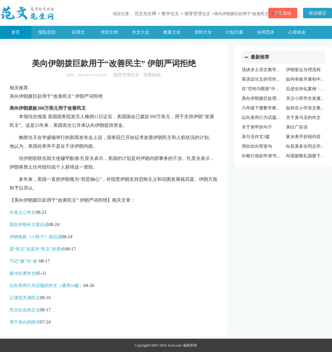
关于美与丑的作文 (303, 117)
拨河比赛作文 (23, 273)
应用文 (78, 32)
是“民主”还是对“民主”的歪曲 (37, 249)
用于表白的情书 (25, 322)
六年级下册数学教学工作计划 (270, 108)
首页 (15, 32)
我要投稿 (152, 75)
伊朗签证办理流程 (303, 69)
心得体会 (297, 32)
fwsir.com (175, 345)
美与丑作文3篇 (256, 136)
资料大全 (203, 32)
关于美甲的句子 (257, 127)
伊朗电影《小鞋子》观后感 (36, 236)
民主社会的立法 (25, 310)
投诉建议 (317, 13)
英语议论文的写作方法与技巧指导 (274, 79)
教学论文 (170, 13)
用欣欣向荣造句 (257, 146)
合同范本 (265, 32)
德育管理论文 (197, 13)
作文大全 (140, 32)
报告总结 (47, 32)
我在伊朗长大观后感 (29, 224)
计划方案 (234, 32)
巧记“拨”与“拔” (24, 261)
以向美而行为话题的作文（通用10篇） (46, 285)
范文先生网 (145, 13)
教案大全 (172, 32)
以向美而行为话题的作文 (265, 117)
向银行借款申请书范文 (263, 156)
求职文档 (109, 32)
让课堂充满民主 (25, 297)
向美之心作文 (23, 212)
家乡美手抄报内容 (303, 136)
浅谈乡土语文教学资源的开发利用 (274, 69)
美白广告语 (297, 127)
